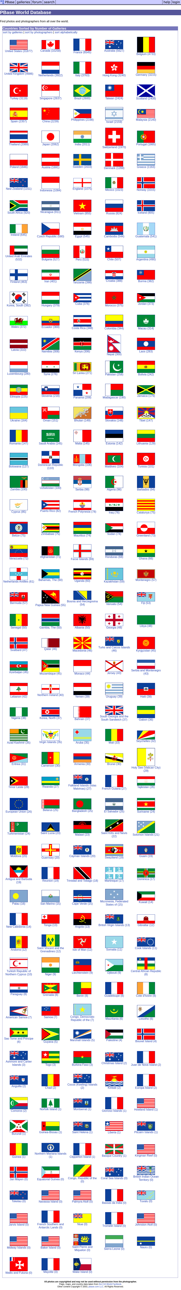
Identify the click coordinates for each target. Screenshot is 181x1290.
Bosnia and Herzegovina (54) (82, 603)
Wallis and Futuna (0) (18, 1272)
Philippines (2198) (82, 119)
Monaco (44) (82, 673)
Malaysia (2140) (146, 119)
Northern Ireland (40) (50, 695)
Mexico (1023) (114, 189)
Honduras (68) (114, 556)
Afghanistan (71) (50, 556)
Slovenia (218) (50, 395)
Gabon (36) (146, 719)
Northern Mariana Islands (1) (50, 1155)
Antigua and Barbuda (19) (18, 881)
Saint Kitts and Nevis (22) (114, 835)
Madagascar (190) (114, 397)
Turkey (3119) (18, 98)
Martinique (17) (114, 880)
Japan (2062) (50, 144)
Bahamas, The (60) (51, 579)
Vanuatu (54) (114, 604)
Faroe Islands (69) (82, 559)
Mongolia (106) (82, 464)
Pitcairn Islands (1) (146, 1132)
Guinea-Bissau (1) (50, 1132)
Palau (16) (18, 903)
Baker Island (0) (51, 1247)
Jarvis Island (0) (19, 1224)
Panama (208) (82, 397)
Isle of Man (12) (82, 949)
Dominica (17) (146, 879)
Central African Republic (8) (146, 973)
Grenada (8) (50, 994)
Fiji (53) (146, 602)
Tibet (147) (146, 420)
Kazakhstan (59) (114, 581)
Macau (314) (146, 328)
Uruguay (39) (114, 696)
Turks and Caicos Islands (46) (114, 649)
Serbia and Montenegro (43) (146, 672)
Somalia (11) (114, 949)
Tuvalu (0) (146, 1201)
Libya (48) (146, 625)
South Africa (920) (18, 212)
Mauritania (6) (114, 1018)
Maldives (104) (114, 466)
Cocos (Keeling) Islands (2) (82, 1086)
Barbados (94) (146, 489)
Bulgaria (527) (51, 259)
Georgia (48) (114, 627)
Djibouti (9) (114, 972)
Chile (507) (114, 259)
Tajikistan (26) (146, 787)
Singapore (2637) (51, 98)
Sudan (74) (114, 533)
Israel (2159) (114, 121)
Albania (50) (82, 627)
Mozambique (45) (51, 673)
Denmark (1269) (114, 168)
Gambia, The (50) (50, 627)
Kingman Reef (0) (146, 1155)
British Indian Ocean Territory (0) (146, 1178)
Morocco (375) (114, 305)
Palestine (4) (114, 1040)
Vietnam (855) (82, 213)
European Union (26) (19, 811)
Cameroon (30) (50, 765)
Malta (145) (82, 443)
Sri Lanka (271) (82, 373)
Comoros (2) (19, 1110)
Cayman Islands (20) (82, 856)
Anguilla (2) (19, 1086)
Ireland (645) (19, 234)
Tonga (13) (50, 925)
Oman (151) (50, 420)
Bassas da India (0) (114, 1202)
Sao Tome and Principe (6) (18, 1040)
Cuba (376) (82, 303)
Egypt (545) (82, 236)
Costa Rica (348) (82, 328)
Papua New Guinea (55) (50, 605)
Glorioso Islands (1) (114, 1110)
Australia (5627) (114, 50)
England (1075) (82, 188)
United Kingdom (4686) (18, 73)
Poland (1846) (19, 167)
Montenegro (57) (146, 579)
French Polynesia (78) (82, 511)
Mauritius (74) (82, 535)
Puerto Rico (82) (50, 510)
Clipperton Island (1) (82, 1156)
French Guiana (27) (114, 788)
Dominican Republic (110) (50, 466)
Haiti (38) (146, 696)
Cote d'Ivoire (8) (146, 995)
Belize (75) (18, 535)
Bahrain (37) (82, 719)
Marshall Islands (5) (82, 1040)
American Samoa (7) (19, 1017)
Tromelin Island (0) (114, 1225)
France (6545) (82, 52)
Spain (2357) (19, 121)
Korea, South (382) (19, 305)
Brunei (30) (114, 764)
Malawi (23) (82, 834)
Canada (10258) (50, 50)
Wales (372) (18, 326)
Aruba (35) (82, 742)
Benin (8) (82, 995)
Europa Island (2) (146, 1087)
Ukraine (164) (18, 420)
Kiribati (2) (114, 1087)
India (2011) (82, 144)
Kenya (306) (82, 351)
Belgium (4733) (146, 54)
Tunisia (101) (146, 466)
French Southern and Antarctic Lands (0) (50, 1226)
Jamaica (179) (146, 395)
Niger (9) (50, 974)
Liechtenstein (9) (82, 972)
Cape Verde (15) (82, 903)
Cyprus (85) (18, 511)
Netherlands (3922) (50, 75)
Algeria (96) (114, 489)
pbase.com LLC (96, 1286)
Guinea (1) (18, 1156)
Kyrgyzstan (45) (146, 650)
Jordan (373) (146, 303)
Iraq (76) (114, 512)
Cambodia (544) (114, 236)
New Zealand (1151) (18, 188)
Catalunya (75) (146, 512)
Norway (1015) (146, 189)
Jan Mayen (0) (19, 1179)
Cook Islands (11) (146, 948)
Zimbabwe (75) (50, 533)
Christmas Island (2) (114, 1063)
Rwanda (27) (50, 786)
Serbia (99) (82, 489)
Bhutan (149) (82, 420)
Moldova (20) (18, 856)
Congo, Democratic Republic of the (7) (82, 1018)
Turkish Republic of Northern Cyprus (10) (18, 973)
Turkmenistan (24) (18, 833)
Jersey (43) (114, 673)
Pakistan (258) (114, 374)
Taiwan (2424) (114, 98)
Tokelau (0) (19, 1201)
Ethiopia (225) (19, 396)
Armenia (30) (82, 764)
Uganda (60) (82, 580)
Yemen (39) (82, 696)
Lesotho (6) (146, 1018)
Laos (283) (146, 351)
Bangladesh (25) (82, 810)
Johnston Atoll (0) (146, 1224)
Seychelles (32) (146, 741)
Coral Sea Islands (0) (114, 1178)
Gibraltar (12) (146, 925)
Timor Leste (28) (18, 787)
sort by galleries (13, 32)
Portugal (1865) (146, 144)
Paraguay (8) (19, 994)
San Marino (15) (50, 903)
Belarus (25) (50, 810)
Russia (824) (114, 213)
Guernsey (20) (51, 857)
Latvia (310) (18, 349)
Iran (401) (50, 281)
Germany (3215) (146, 74)
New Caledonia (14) (18, 926)
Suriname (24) (146, 811)
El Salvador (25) (114, 811)
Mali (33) (114, 742)
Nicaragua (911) (50, 211)
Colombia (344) (114, 328)
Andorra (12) (19, 949)
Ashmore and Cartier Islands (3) (19, 1063)
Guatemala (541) (146, 236)
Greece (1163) (146, 167)
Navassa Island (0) (50, 1201)
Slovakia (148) (114, 420)
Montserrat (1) (82, 1109)
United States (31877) (19, 51)
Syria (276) (50, 374)
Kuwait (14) (146, 902)
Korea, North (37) (51, 718)
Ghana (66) (146, 558)
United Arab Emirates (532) (18, 258)
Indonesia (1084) (50, 190)
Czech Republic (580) (50, 236)
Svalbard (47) (18, 650)
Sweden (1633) (82, 166)
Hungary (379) (51, 305)
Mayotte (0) (50, 1271)
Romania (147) (18, 443)
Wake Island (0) (82, 1271)
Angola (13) (82, 926)
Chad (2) (50, 1087)
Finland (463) (18, 281)
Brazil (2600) (82, 98)
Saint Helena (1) (82, 1132)
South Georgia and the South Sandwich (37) (114, 718)
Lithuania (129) (146, 443)
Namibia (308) (50, 351)
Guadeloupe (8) (114, 995)
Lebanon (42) (18, 696)
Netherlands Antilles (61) (18, 581)
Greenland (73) (146, 535)
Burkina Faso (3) (82, 1064)
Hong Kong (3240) (114, 75)
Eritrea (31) (19, 764)
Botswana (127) (19, 466)
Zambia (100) (18, 489)
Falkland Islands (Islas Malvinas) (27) (82, 787)
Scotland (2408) (146, 98)
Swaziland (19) (114, 857)
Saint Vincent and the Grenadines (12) (50, 950)
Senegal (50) (19, 627)
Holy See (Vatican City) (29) (146, 769)
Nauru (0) (146, 1247)
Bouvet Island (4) (146, 1041)
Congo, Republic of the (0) (82, 1180)
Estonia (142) (114, 443)
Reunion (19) (50, 880)
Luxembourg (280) (18, 373)
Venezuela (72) (18, 558)
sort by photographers (38, 32)
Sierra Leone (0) (114, 1248)
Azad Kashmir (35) (19, 742)
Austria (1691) (51, 167)
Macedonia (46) (82, 650)
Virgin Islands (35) (50, 742)
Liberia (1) (114, 1132)
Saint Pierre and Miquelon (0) (82, 1248)
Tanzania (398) (82, 282)
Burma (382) (146, 281)
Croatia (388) (114, 280)
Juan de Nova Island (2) (146, 1064)
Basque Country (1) (114, 1155)
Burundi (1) (19, 1133)
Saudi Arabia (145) (50, 443)
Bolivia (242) (146, 374)
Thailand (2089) (19, 144)
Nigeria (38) (18, 718)
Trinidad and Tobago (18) (82, 880)
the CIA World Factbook (110, 1284)
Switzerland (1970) (114, 147)
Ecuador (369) (50, 327)
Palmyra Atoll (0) (82, 1201)
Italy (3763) (82, 75)
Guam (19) (146, 856)
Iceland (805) (146, 212)
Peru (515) (82, 259)
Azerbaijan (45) (18, 672)
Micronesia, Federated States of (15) (114, 903)
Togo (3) (50, 1064)
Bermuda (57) (18, 602)
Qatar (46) (50, 648)
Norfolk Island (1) (50, 1109)
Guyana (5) (50, 1041)
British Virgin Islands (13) (114, 925)
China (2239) (50, 121)
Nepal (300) (114, 354)
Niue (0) (82, 1224)
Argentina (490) (146, 259)
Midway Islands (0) (18, 1247)
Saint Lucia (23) (50, 833)
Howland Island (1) (146, 1109)
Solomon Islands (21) (146, 834)
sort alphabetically (66, 32)
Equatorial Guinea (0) (50, 1179)
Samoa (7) (50, 1017)
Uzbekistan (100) (50, 487)
